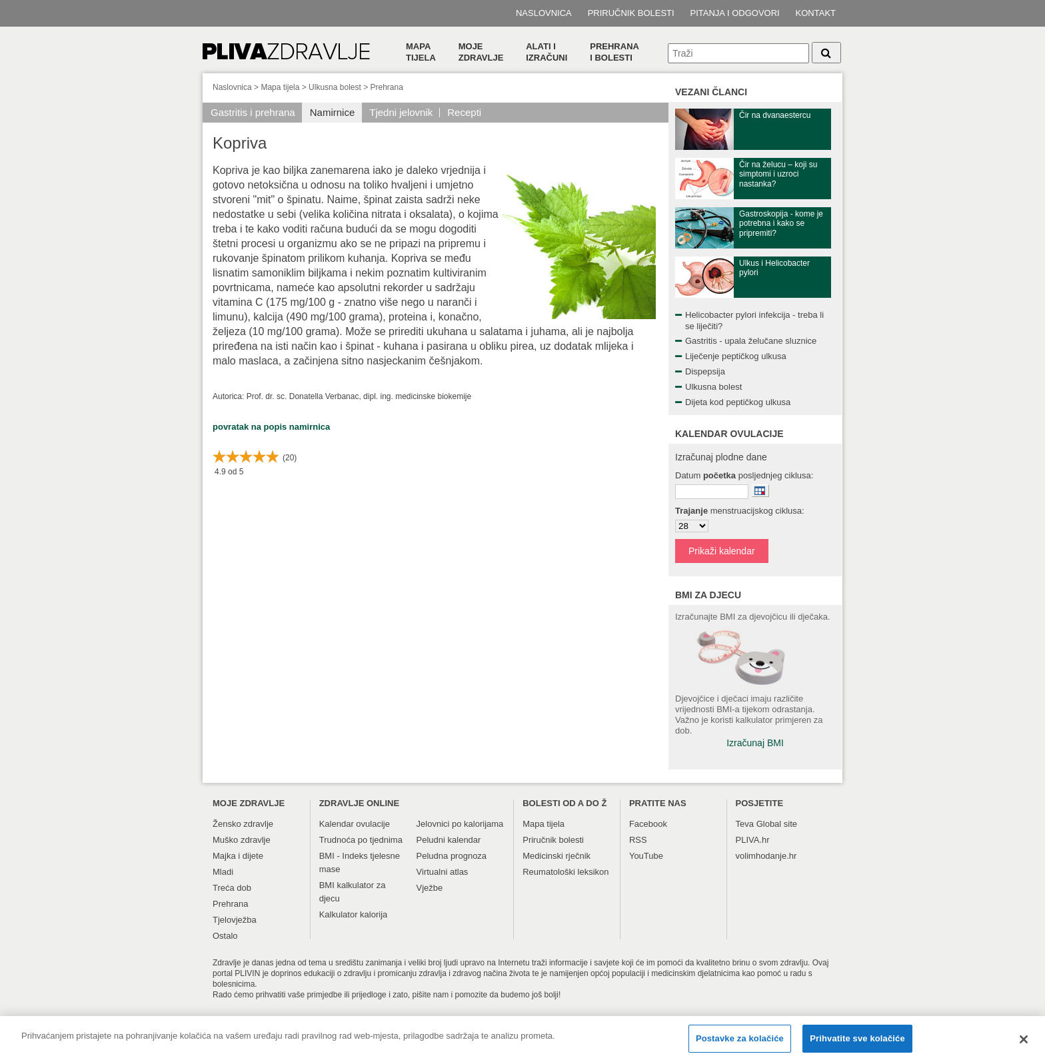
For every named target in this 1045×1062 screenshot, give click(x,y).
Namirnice (332, 112)
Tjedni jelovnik (401, 112)
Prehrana (387, 87)
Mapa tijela (421, 52)
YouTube (646, 856)
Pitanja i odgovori (735, 13)
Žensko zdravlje (243, 824)
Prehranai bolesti (614, 52)
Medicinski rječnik (556, 856)
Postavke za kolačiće (740, 1044)
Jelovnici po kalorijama (460, 824)
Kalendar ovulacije (354, 824)
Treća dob (232, 888)
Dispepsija (705, 371)
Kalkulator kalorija (353, 914)
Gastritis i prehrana (253, 112)
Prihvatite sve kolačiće (857, 1044)
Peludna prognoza (452, 856)
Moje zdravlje (481, 52)
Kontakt (816, 13)
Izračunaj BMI (755, 743)
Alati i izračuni (546, 52)
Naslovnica (544, 13)
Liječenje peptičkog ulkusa (735, 356)
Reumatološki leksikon (565, 872)
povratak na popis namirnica (271, 427)
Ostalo (225, 936)
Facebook (648, 824)
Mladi (223, 872)
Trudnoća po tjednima (361, 840)
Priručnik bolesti (631, 13)
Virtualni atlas (443, 872)
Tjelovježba (235, 920)
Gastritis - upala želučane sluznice (750, 341)
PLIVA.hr (753, 840)
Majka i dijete (238, 856)
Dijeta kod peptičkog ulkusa (737, 402)
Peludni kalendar (449, 840)
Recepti (464, 112)
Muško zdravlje (242, 840)
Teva (745, 824)
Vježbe (430, 888)
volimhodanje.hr (766, 856)
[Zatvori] (1023, 1044)
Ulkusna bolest (335, 87)
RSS (638, 840)
